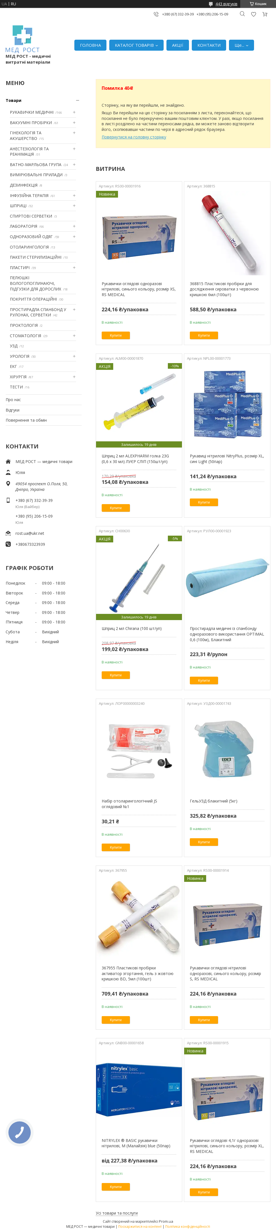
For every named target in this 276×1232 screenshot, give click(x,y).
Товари (13, 100)
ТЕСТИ (16, 387)
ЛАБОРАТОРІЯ (23, 226)
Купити (116, 335)
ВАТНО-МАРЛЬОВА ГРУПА (35, 164)
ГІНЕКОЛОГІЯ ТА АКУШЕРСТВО (25, 135)
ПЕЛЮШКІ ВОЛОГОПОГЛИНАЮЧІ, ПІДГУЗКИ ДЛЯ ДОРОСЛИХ (35, 283)
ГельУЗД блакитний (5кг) (213, 801)
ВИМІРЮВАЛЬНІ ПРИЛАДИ (36, 174)
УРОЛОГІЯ (19, 356)
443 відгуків (226, 3)
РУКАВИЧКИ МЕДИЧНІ (32, 112)
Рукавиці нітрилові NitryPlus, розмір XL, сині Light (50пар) (227, 458)
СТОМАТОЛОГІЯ (25, 335)
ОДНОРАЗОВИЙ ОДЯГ (31, 236)
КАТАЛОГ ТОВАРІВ (134, 45)
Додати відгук (253, 14)
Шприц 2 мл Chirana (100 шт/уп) (132, 628)
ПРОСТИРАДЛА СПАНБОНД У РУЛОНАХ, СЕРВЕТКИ (38, 312)
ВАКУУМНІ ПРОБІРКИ (31, 122)
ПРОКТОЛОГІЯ (24, 325)
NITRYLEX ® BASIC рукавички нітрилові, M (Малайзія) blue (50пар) (136, 1143)
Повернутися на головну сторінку (134, 137)
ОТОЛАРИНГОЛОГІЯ (29, 247)
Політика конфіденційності (187, 1226)
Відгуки (12, 410)
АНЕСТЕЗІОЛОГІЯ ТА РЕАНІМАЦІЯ (29, 151)
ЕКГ (13, 366)
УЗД (13, 345)
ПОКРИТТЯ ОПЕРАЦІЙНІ (33, 299)
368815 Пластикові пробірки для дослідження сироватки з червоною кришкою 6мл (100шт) (224, 289)
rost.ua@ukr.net (29, 533)
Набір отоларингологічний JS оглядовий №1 (129, 803)
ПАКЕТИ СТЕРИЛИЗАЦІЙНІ (35, 257)
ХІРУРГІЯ (18, 376)
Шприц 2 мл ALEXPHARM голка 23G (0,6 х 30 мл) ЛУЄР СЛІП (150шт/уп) (135, 458)
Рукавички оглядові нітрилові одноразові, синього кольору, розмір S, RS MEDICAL (225, 973)
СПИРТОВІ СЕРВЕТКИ (31, 216)
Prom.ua (166, 1221)
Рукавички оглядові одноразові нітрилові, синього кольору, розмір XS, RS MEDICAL (139, 289)
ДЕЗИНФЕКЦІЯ (23, 185)
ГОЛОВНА (90, 45)
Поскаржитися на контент (140, 1226)
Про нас (13, 399)
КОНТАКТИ (209, 45)
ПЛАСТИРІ (20, 267)
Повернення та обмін (26, 420)
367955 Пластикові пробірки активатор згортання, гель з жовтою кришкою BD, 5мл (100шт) (137, 973)
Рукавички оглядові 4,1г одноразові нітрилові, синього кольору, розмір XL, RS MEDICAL (227, 1146)
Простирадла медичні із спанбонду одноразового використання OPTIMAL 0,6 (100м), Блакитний (227, 634)
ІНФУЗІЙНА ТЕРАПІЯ (29, 195)
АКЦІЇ (177, 45)
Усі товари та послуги (117, 1213)
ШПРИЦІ (18, 205)
